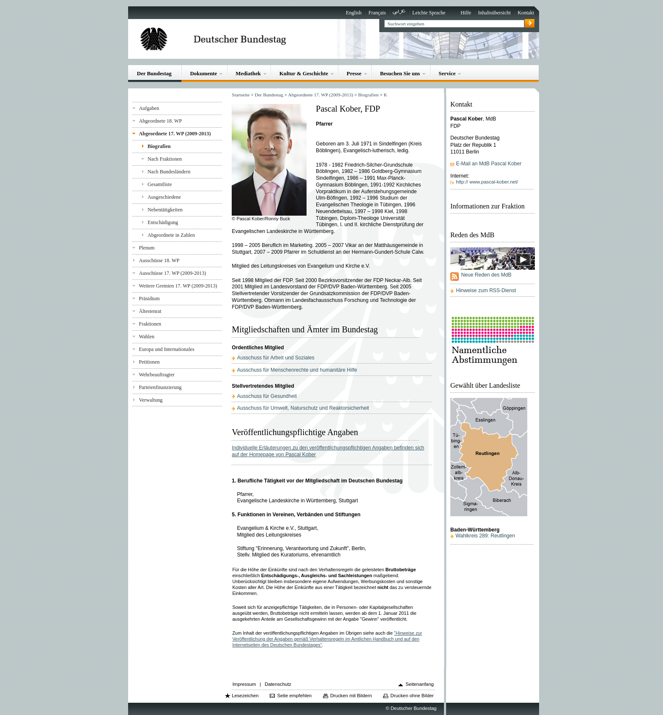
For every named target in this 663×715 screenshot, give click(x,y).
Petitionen (149, 362)
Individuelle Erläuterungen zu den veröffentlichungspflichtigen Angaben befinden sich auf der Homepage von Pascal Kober (328, 451)
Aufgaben (149, 108)
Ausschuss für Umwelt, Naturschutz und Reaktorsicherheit (303, 408)
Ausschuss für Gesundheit (266, 396)
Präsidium (149, 298)
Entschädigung (163, 222)
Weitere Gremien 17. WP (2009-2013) (178, 286)
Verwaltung (150, 400)
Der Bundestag (154, 73)
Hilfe (465, 13)
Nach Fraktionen (165, 159)
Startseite (240, 94)
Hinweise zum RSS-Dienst (486, 290)
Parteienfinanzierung (160, 387)
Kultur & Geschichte (303, 73)
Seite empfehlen (294, 695)
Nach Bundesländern (169, 172)
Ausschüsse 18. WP (159, 260)
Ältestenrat (150, 311)
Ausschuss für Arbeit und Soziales (275, 358)
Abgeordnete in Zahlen (171, 235)
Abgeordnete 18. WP (160, 121)
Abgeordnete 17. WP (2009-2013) (175, 134)
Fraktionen (150, 324)
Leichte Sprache (428, 13)
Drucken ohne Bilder (411, 695)
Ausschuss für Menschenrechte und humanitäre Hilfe (297, 370)
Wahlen (146, 337)
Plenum (146, 248)
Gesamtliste (160, 184)
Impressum (244, 684)
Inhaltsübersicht (494, 13)
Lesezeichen (245, 695)
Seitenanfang (419, 684)
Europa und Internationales (166, 349)
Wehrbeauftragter (156, 375)
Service (446, 73)
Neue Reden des (486, 275)
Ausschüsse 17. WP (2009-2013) (172, 273)
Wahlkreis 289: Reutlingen (485, 536)
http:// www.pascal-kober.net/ (487, 181)
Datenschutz (278, 684)
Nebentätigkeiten (165, 210)
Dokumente (203, 73)
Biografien (159, 146)
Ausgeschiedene (164, 197)
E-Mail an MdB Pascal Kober (488, 164)
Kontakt (526, 13)
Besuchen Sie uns (400, 73)
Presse (354, 73)
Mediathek (248, 73)
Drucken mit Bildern (351, 695)
